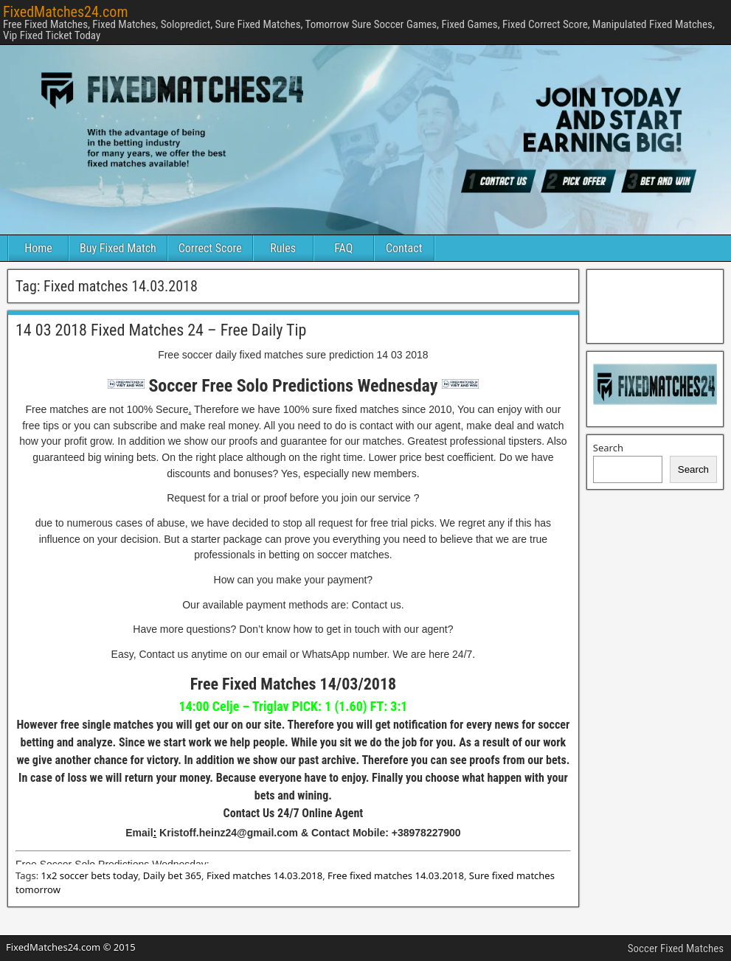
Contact (404, 248)
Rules (283, 248)
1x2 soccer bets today (89, 875)
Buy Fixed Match (118, 248)
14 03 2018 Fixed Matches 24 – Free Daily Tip (160, 330)
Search (608, 447)
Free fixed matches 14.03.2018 (396, 875)
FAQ (343, 248)
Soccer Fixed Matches (676, 948)
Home (38, 248)
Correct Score (210, 248)
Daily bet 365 (172, 875)
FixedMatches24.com (65, 12)
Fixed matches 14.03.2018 (264, 875)
